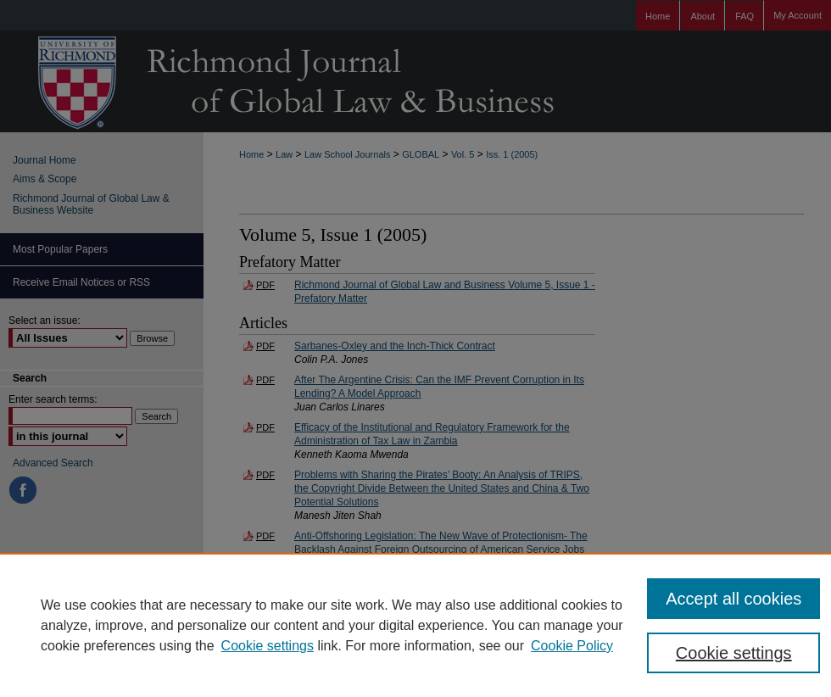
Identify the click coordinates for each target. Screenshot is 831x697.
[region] (415, 625)
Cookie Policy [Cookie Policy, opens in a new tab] (572, 645)
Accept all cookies (733, 598)
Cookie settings (267, 645)
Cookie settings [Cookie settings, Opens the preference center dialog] (734, 653)
